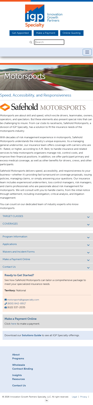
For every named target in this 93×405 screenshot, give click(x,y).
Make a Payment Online (46, 259)
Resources (18, 379)
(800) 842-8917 (16, 303)
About (16, 354)
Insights (17, 375)
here (13, 323)
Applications (46, 244)
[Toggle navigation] (87, 52)
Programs (18, 358)
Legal (74, 396)
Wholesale (18, 364)
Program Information (46, 237)
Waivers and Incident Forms (46, 252)
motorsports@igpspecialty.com (23, 299)
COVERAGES (46, 224)
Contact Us (46, 267)
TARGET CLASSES (46, 216)
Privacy (83, 396)
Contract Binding (22, 368)
